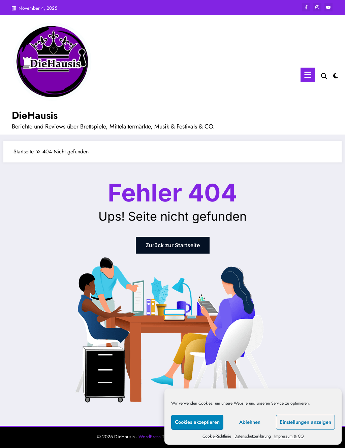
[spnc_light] (335, 75)
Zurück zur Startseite (173, 245)
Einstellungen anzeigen (305, 422)
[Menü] (308, 75)
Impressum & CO (289, 436)
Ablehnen (249, 422)
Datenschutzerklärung (252, 436)
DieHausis (35, 115)
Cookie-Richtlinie (216, 436)
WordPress (149, 436)
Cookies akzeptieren (197, 422)
